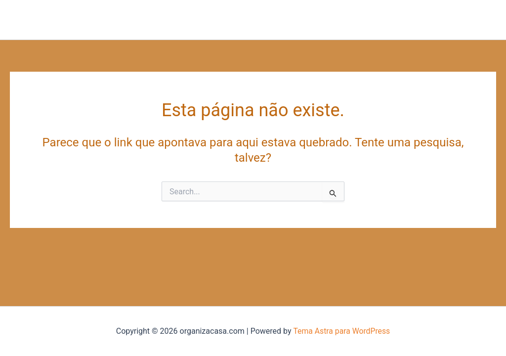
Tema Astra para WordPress (342, 331)
